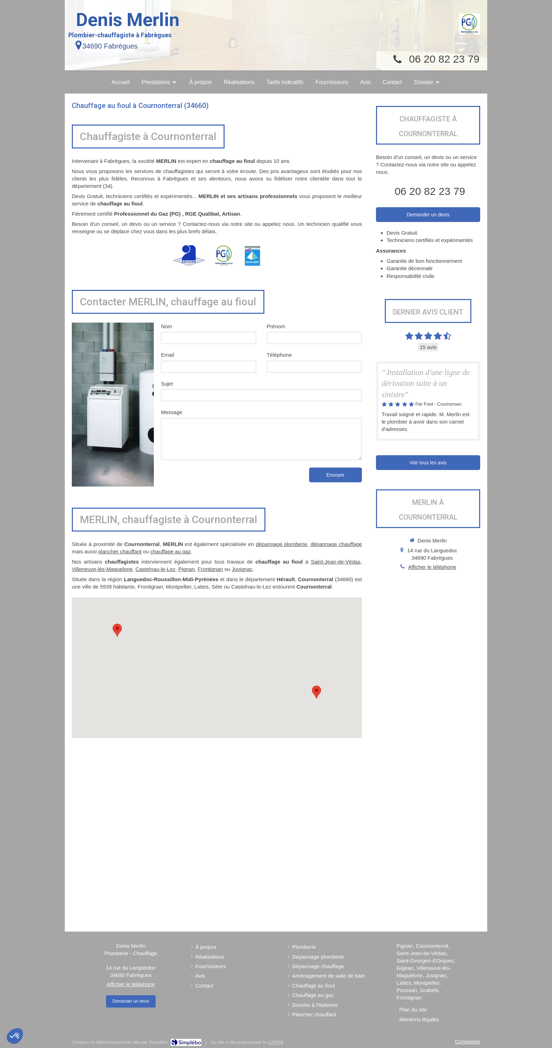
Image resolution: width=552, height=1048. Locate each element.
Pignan (186, 569)
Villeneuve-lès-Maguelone (102, 569)
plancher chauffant (120, 551)
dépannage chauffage (336, 544)
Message (171, 412)
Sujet (167, 384)
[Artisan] (189, 255)
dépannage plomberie (281, 544)
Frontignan (210, 569)
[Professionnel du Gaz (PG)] (469, 23)
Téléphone (279, 355)
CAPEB (275, 1042)
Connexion (467, 1041)
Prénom (276, 326)
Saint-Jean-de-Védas (335, 562)
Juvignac (242, 569)
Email (167, 355)
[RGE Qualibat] (252, 255)
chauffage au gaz (170, 551)
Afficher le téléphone (432, 567)
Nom (166, 326)
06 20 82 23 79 (444, 59)
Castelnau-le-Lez (155, 569)
